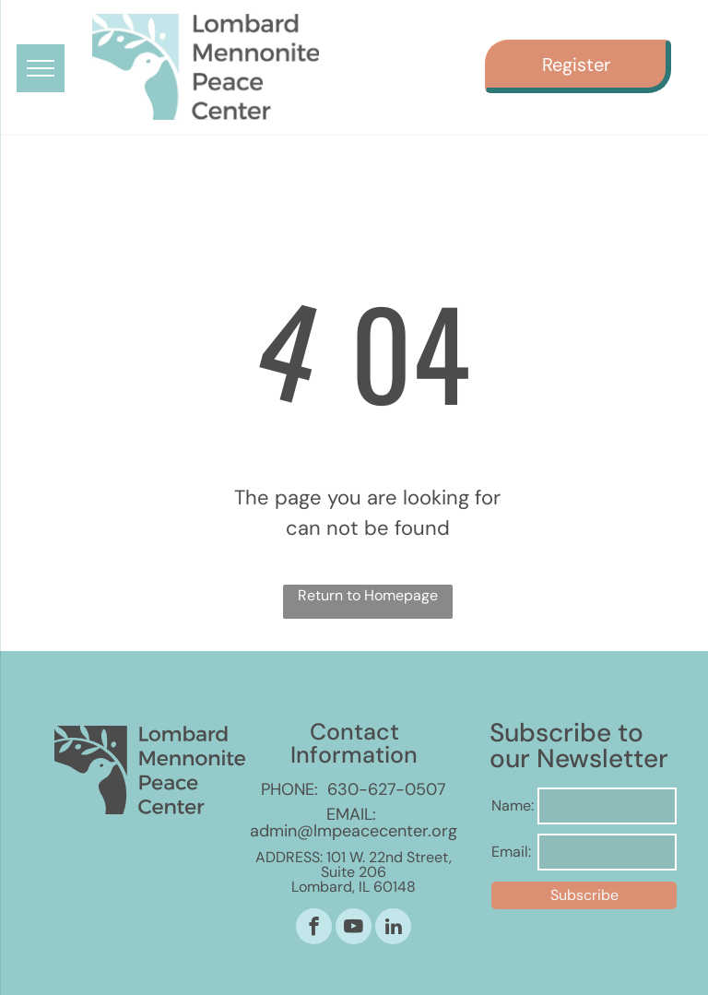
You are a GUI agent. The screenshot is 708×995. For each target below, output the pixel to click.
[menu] (41, 68)
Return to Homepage (368, 595)
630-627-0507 (386, 789)
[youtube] (354, 928)
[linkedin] (393, 928)
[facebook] (314, 928)
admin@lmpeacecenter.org (353, 831)
